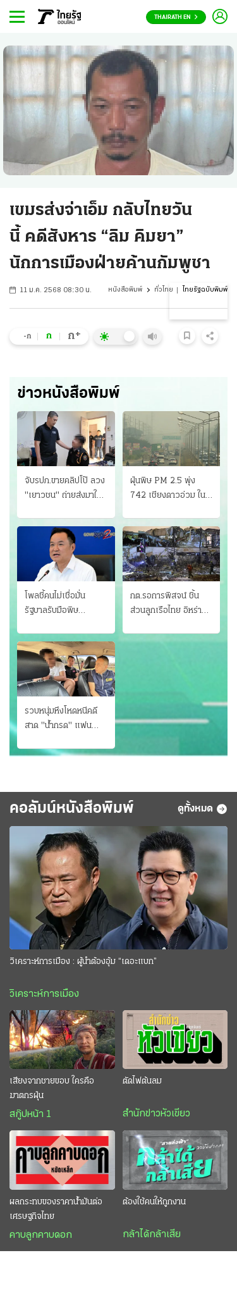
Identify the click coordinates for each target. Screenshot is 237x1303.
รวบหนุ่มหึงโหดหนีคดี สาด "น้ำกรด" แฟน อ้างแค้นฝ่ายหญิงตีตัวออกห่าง (62, 720)
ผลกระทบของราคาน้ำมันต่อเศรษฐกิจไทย (55, 1209)
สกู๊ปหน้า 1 (30, 1114)
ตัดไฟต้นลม (142, 1081)
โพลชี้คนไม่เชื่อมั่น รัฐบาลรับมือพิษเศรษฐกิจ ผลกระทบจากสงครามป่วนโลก (65, 604)
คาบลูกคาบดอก (40, 1235)
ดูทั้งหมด (203, 809)
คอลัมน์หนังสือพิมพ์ (71, 809)
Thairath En (176, 17)
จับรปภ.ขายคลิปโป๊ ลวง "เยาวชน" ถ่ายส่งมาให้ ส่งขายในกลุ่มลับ (65, 489)
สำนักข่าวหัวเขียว (156, 1114)
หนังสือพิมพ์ (125, 290)
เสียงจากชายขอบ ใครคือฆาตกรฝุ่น (51, 1089)
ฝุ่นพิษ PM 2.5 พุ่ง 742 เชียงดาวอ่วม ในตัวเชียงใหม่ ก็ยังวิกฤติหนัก (169, 489)
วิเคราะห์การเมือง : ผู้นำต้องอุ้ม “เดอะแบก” (83, 961)
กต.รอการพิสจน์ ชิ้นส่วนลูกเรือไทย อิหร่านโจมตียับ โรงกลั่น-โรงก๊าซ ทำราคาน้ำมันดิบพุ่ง (171, 604)
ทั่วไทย (163, 290)
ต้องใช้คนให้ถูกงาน (154, 1202)
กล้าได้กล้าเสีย (152, 1235)
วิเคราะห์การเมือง (44, 994)
